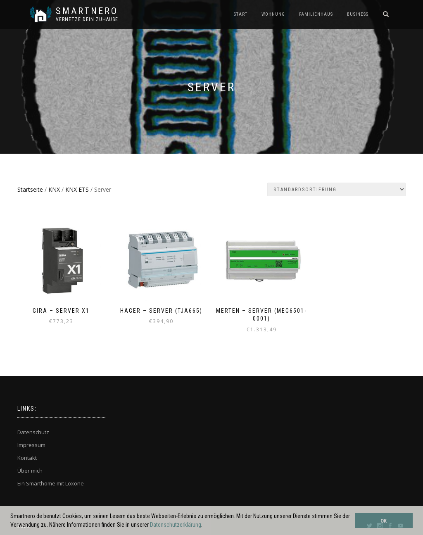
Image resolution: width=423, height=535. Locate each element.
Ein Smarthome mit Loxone (50, 483)
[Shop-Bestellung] (336, 189)
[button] (205, 525)
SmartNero (87, 11)
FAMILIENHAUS (316, 14)
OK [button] (383, 521)
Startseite (30, 189)
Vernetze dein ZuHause (87, 19)
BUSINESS (357, 14)
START (240, 14)
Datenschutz (33, 432)
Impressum (31, 445)
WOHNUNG (273, 14)
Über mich (30, 470)
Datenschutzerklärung (175, 524)
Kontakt (27, 457)
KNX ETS (77, 189)
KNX (54, 189)
